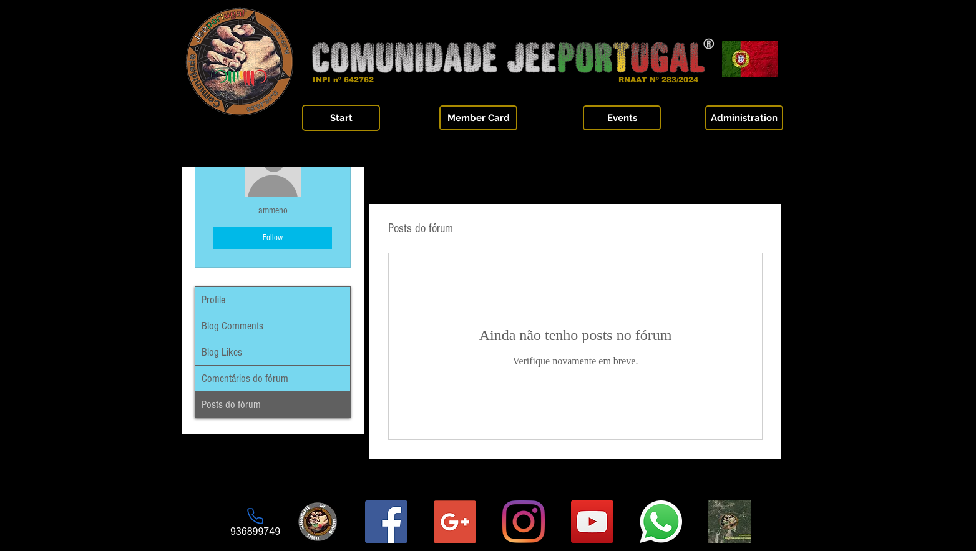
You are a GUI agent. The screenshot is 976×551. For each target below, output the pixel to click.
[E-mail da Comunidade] (455, 521)
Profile (213, 299)
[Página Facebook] (386, 521)
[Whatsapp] (661, 521)
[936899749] (255, 521)
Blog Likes (222, 352)
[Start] (341, 118)
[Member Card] (478, 117)
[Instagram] (523, 521)
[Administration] (744, 117)
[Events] (622, 117)
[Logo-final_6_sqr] (317, 521)
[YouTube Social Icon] (592, 521)
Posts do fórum (231, 404)
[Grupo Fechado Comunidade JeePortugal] (729, 521)
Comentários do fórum (245, 378)
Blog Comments (232, 326)
